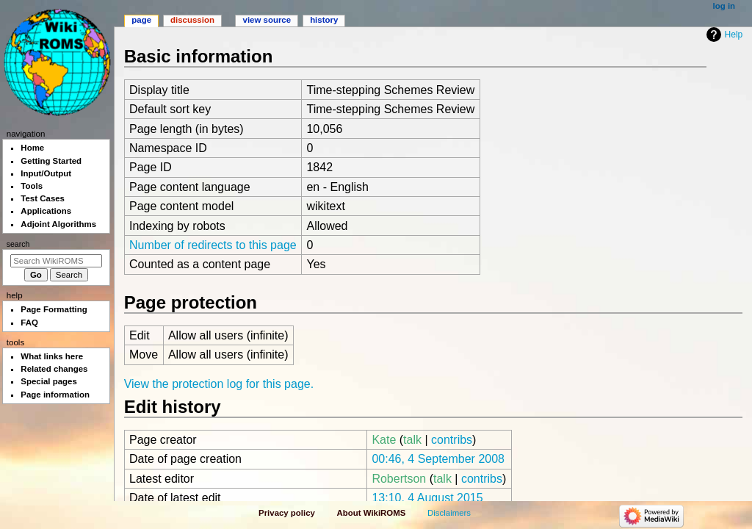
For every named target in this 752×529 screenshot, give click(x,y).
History (324, 19)
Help (734, 34)
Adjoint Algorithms (58, 224)
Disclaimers (449, 512)
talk (412, 439)
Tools (32, 185)
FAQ (29, 322)
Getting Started (51, 160)
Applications (46, 210)
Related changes (54, 368)
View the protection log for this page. (219, 384)
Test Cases (43, 198)
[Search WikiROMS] (56, 260)
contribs (451, 439)
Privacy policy (286, 512)
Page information (55, 394)
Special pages (48, 381)
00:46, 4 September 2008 (438, 459)
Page (141, 19)
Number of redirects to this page (213, 245)
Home (32, 147)
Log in (724, 5)
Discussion (192, 19)
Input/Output (46, 173)
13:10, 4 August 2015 (427, 498)
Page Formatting (54, 309)
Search (18, 244)
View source (267, 19)
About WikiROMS (371, 512)
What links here (52, 356)
